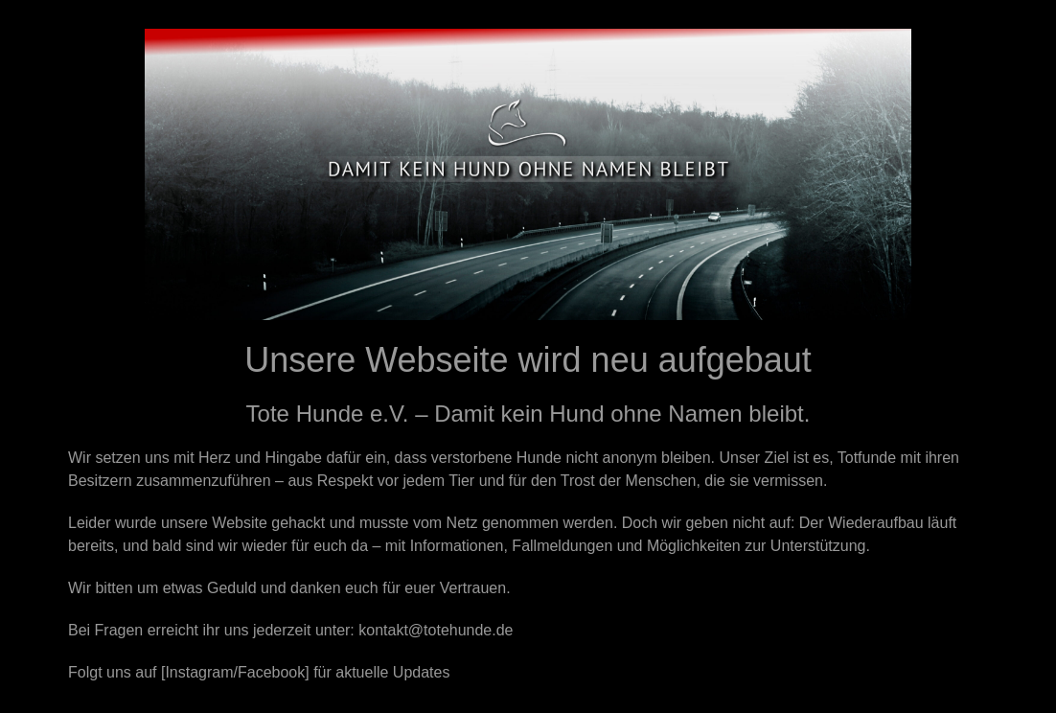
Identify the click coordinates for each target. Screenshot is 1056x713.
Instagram (199, 672)
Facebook (271, 672)
